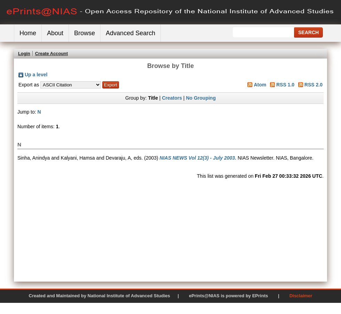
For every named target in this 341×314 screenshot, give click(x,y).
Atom (260, 84)
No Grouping (201, 98)
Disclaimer (301, 295)
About (55, 33)
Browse (84, 33)
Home (27, 33)
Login (24, 53)
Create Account (51, 53)
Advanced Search (130, 33)
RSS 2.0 (313, 84)
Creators (172, 98)
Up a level (36, 74)
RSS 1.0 (285, 84)
